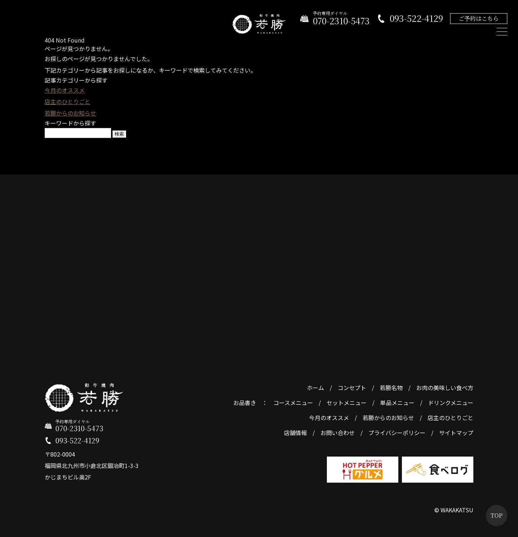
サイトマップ (456, 432)
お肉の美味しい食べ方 (444, 387)
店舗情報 (295, 432)
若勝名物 (391, 387)
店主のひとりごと (67, 101)
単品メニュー (397, 402)
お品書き (244, 402)
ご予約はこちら (479, 18)
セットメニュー (347, 402)
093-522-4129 (416, 18)
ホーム (315, 387)
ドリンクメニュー (450, 402)
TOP (496, 515)
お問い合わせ (337, 432)
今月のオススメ (65, 90)
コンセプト (352, 387)
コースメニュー (293, 402)
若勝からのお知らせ (70, 113)
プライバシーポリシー (396, 432)
